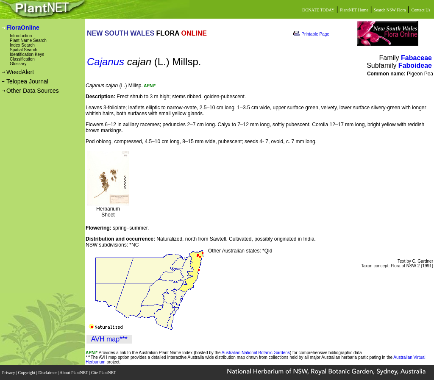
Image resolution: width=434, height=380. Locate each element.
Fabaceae (416, 57)
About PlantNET (74, 372)
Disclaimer (48, 372)
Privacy (9, 372)
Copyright (27, 372)
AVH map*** (109, 339)
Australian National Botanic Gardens (256, 352)
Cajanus (105, 61)
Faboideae (415, 65)
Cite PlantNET (104, 372)
